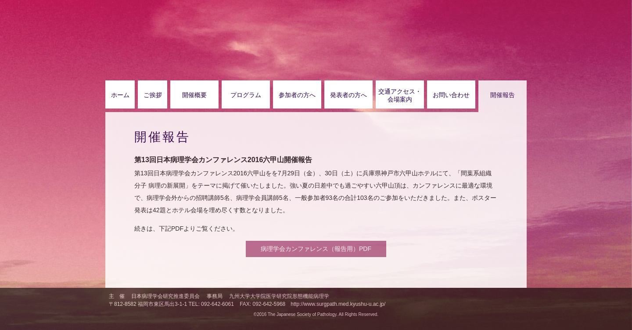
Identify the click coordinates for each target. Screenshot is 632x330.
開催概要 (194, 94)
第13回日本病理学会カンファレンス (252, 26)
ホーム (120, 94)
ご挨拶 (153, 94)
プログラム (245, 94)
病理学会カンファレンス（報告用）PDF (316, 248)
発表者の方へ (348, 94)
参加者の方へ (297, 94)
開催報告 (502, 94)
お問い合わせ (451, 94)
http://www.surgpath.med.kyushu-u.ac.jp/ (338, 304)
